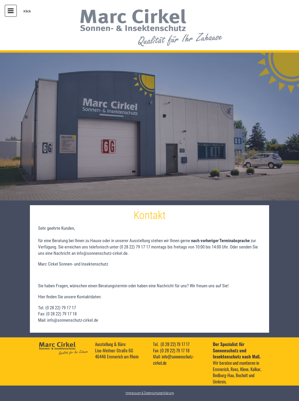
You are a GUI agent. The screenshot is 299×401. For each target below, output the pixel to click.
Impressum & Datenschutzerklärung (149, 393)
